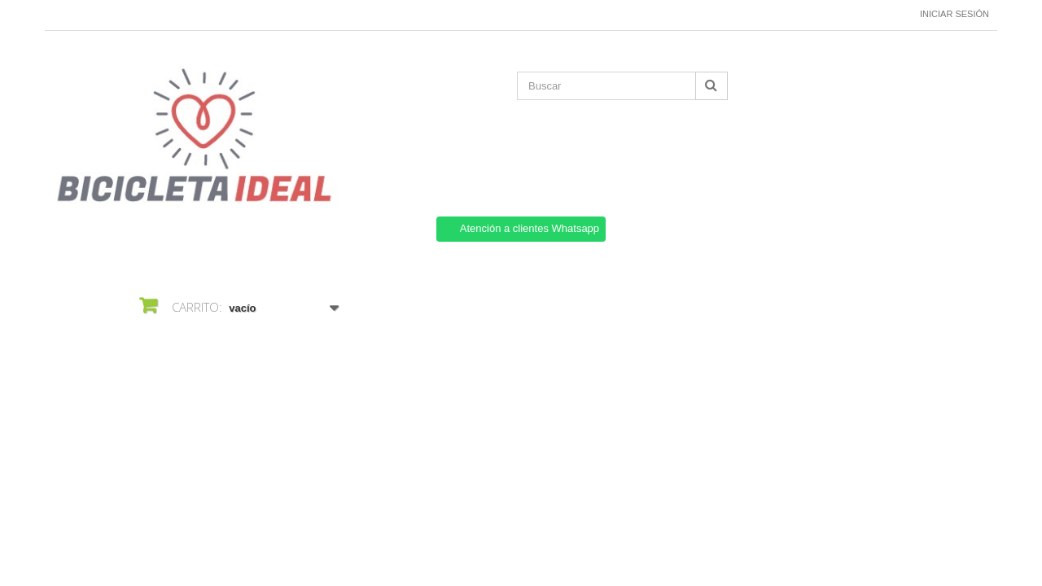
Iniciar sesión (954, 14)
